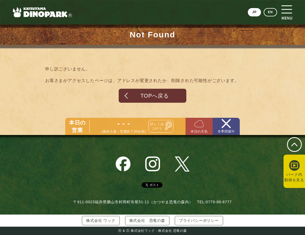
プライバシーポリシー (199, 220)
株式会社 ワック (100, 220)
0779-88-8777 (219, 202)
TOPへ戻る (154, 96)
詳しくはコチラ (157, 126)
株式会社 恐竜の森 (147, 220)
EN (270, 12)
